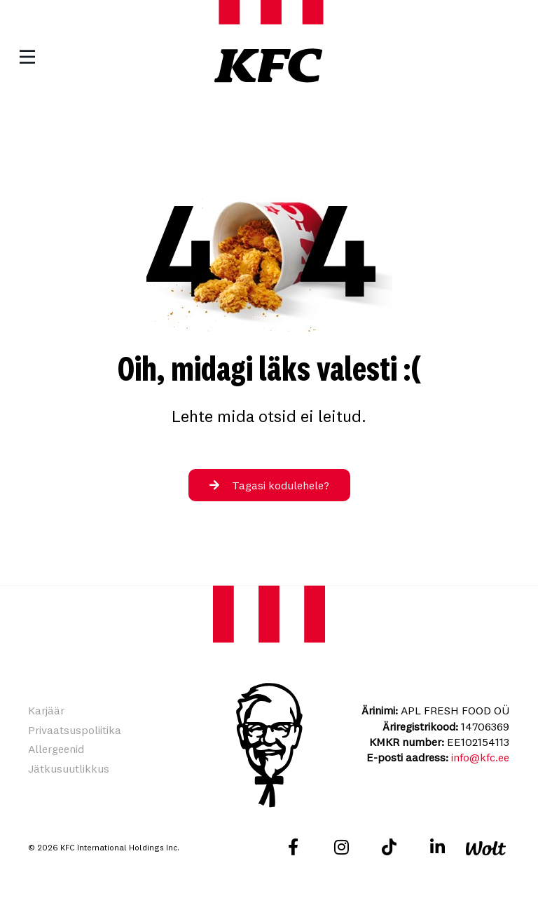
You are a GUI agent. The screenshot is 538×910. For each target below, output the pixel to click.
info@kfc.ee (480, 757)
